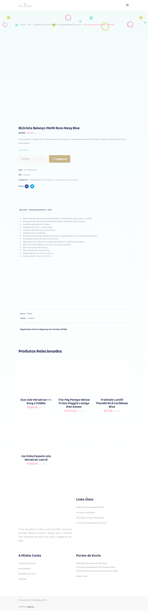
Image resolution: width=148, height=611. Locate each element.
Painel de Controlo (27, 563)
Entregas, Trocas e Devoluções (90, 517)
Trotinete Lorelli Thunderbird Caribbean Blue (112, 403)
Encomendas (24, 568)
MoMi (29, 313)
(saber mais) (81, 576)
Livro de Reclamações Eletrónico (91, 523)
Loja (29, 24)
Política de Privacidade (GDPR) (90, 507)
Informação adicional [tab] (37, 210)
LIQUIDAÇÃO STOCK (42, 24)
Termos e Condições (85, 512)
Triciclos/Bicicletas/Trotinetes (69, 24)
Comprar (61, 159)
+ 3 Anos (30, 318)
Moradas (22, 579)
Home (22, 24)
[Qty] (40, 158)
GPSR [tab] (49, 210)
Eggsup (30, 607)
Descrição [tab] (23, 210)
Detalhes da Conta (26, 574)
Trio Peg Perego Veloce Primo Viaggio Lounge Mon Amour (74, 403)
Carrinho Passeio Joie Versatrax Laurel (36, 458)
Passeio (54, 24)
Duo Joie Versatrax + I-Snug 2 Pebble (36, 402)
